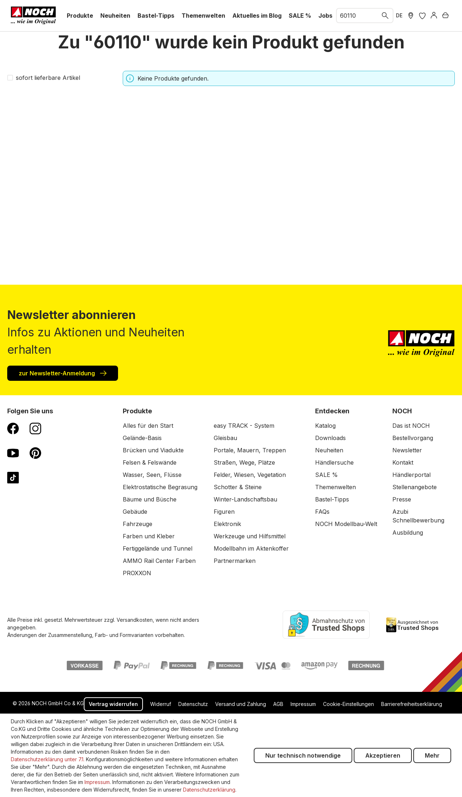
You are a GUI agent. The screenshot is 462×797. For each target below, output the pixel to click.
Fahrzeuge (137, 523)
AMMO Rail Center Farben (159, 560)
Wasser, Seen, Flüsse (152, 474)
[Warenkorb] (445, 15)
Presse (401, 499)
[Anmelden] (434, 15)
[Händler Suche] (411, 15)
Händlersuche (334, 462)
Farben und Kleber (149, 536)
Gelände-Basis (142, 437)
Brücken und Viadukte (153, 450)
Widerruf (160, 704)
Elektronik (227, 523)
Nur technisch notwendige (303, 755)
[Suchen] (385, 15)
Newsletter (407, 450)
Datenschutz (193, 704)
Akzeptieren (382, 755)
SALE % (326, 474)
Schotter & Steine (238, 487)
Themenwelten (335, 487)
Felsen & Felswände (149, 462)
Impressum (303, 704)
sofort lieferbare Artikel (48, 77)
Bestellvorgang (412, 437)
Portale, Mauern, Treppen (250, 450)
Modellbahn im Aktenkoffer (251, 548)
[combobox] (357, 15)
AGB (278, 704)
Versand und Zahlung (240, 704)
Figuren (224, 511)
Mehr (432, 755)
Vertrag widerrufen (113, 704)
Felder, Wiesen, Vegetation (250, 474)
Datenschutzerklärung (209, 790)
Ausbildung (407, 532)
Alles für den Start (148, 425)
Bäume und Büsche (149, 499)
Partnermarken (235, 560)
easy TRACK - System (244, 425)
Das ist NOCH (411, 425)
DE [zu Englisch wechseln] (399, 15)
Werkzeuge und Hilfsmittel (250, 536)
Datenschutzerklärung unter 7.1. (47, 759)
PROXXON (137, 573)
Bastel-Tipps (332, 499)
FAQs (322, 511)
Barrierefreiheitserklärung (411, 704)
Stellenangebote (414, 487)
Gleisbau (225, 437)
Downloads (330, 437)
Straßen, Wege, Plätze (244, 462)
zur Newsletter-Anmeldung (62, 373)
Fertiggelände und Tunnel (157, 548)
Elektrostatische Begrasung (160, 487)
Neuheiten (329, 450)
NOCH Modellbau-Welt (346, 523)
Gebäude (135, 511)
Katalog (325, 425)
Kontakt (402, 462)
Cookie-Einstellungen (348, 704)
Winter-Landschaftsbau (245, 499)
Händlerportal (411, 474)
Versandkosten (135, 620)
